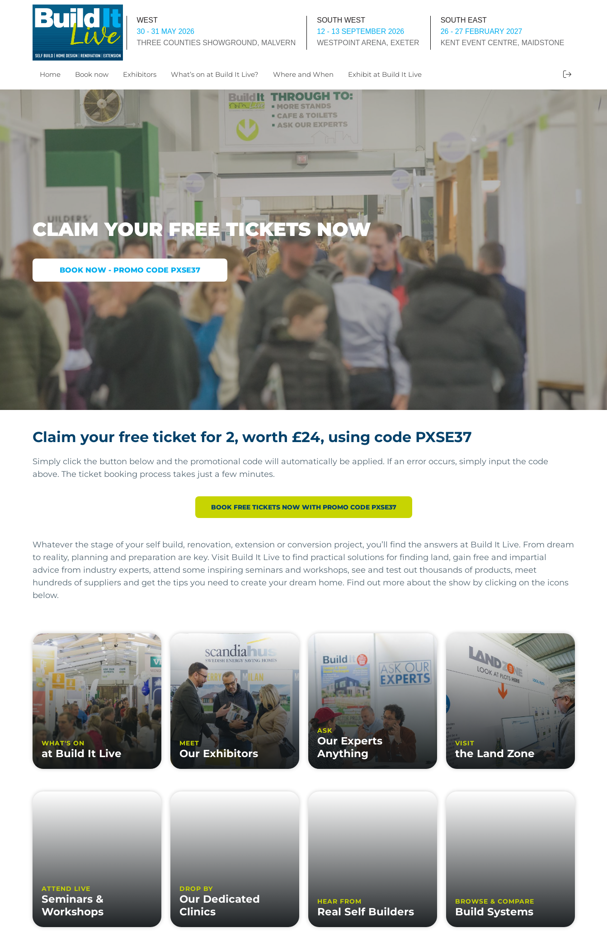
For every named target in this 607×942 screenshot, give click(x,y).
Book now (91, 74)
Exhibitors (139, 74)
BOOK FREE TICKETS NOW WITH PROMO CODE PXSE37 (303, 507)
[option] (303, 249)
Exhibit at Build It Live (385, 74)
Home (50, 74)
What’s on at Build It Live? (215, 74)
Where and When (303, 74)
